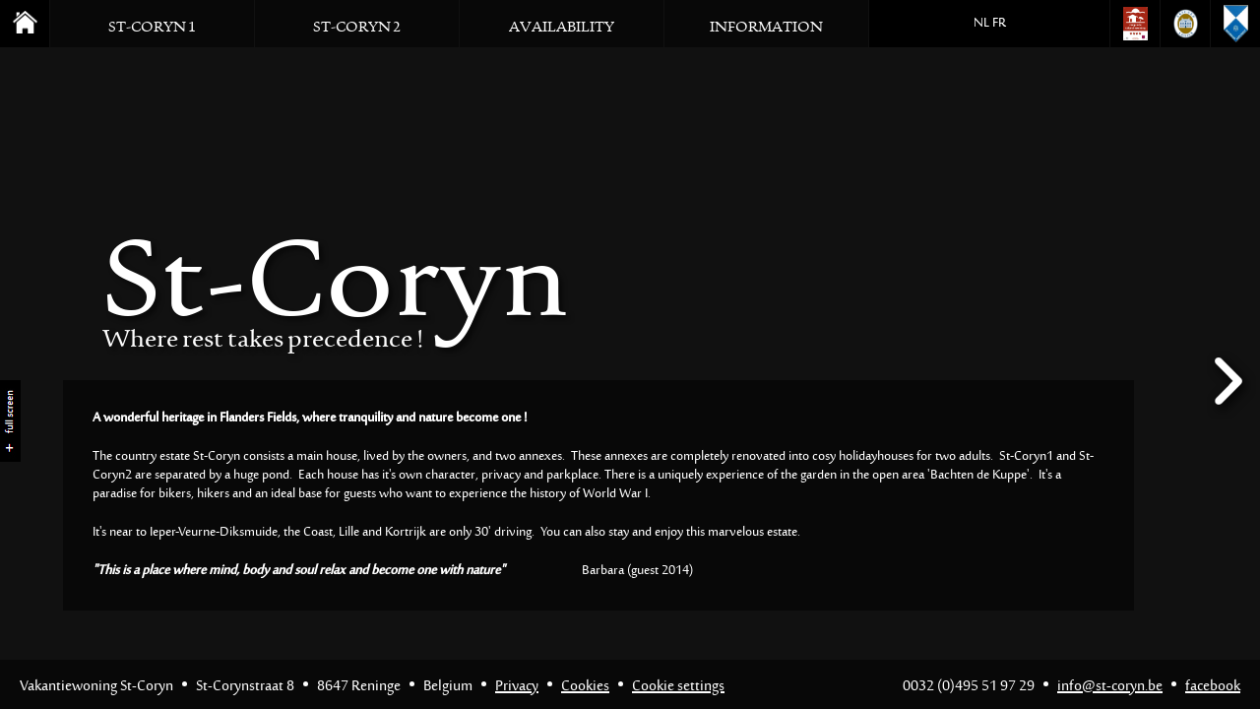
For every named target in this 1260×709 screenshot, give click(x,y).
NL (981, 23)
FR (999, 23)
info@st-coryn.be (1110, 687)
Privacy (516, 687)
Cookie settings (678, 687)
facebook (1212, 687)
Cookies (585, 687)
